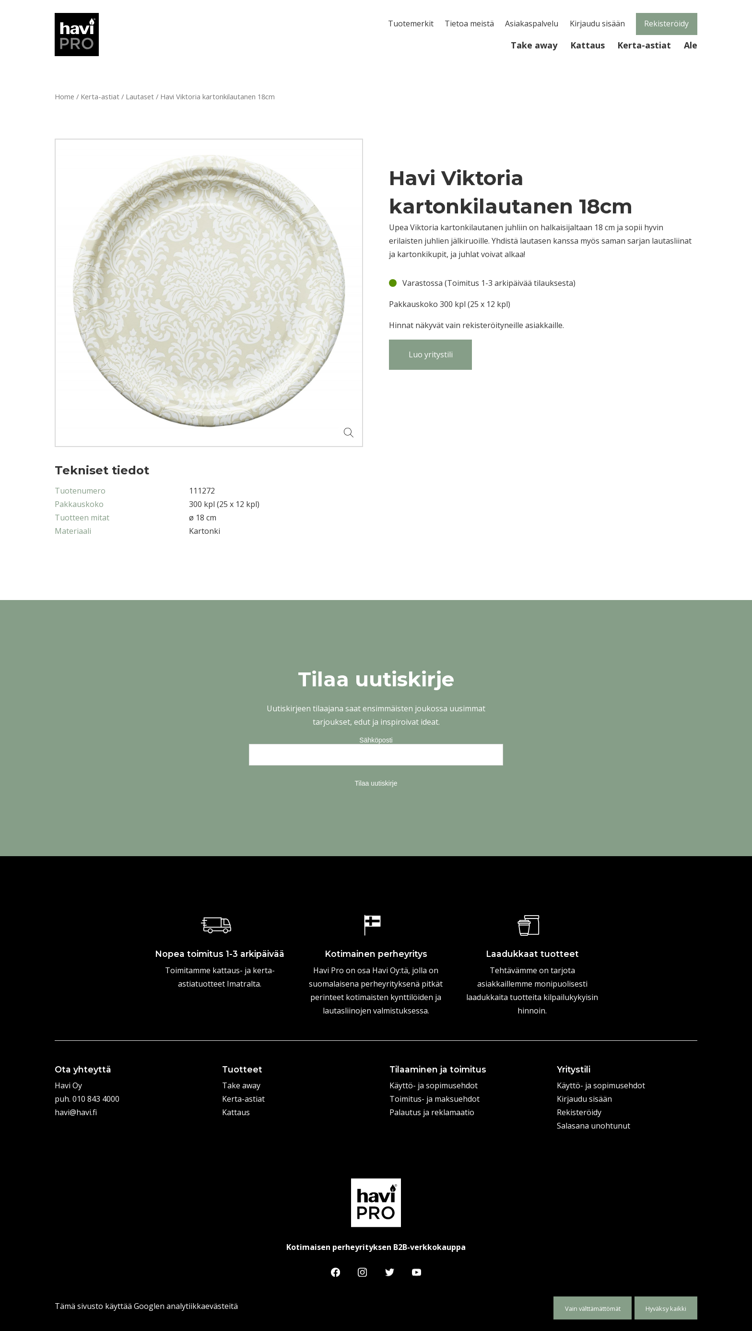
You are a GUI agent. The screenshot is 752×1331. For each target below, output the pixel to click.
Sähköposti (375, 740)
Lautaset (140, 96)
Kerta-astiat (100, 96)
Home (64, 96)
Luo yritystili (431, 354)
